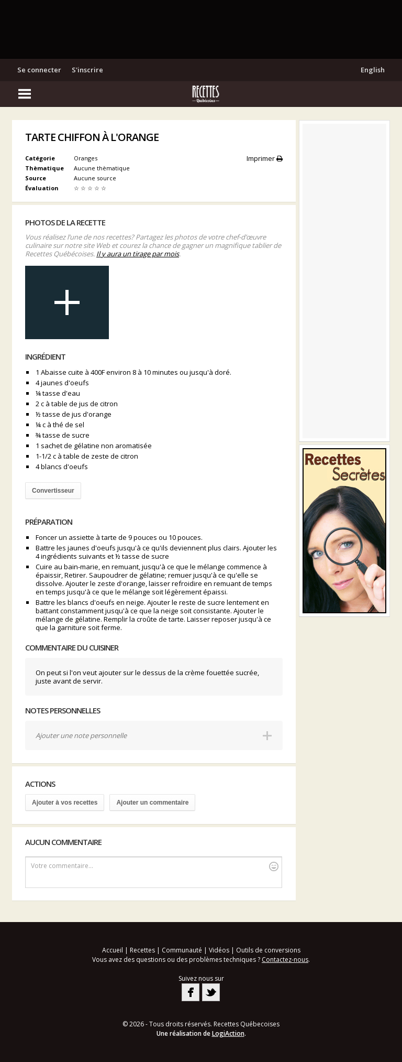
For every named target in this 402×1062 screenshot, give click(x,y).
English (373, 69)
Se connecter (39, 69)
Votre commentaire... (154, 866)
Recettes (142, 950)
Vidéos (219, 950)
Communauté (182, 950)
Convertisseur (53, 490)
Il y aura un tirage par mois (137, 253)
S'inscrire (87, 69)
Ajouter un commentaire (152, 802)
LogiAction (228, 1033)
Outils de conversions (268, 950)
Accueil (112, 950)
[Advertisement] (201, 28)
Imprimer (265, 158)
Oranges (85, 158)
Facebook (190, 992)
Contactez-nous (285, 959)
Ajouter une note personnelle (81, 735)
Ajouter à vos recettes (64, 802)
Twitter (211, 992)
